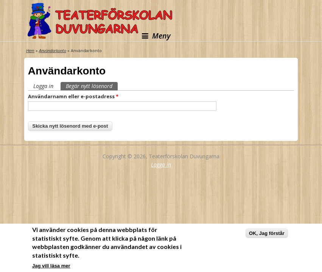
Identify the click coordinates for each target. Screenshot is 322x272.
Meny (156, 36)
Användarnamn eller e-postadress (73, 96)
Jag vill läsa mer (51, 266)
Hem (30, 50)
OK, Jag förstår (267, 234)
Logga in (43, 86)
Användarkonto (52, 50)
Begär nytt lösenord (92, 86)
